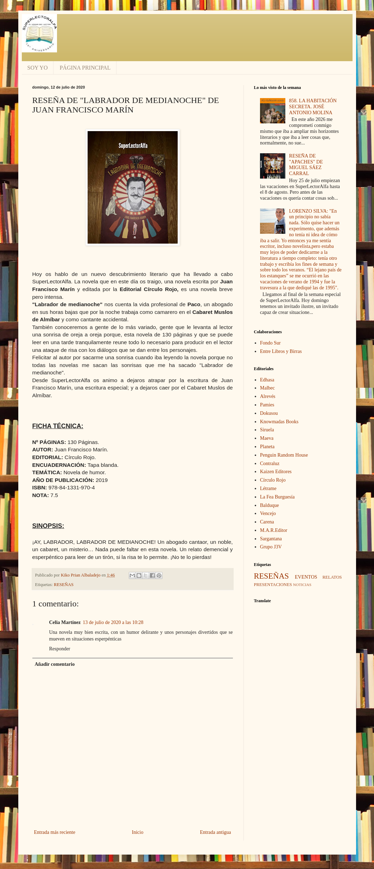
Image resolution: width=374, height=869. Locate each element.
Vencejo (268, 513)
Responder (59, 648)
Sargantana (271, 538)
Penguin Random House (284, 455)
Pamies (267, 404)
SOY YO (37, 68)
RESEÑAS (64, 584)
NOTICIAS (302, 584)
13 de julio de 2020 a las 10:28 (113, 622)
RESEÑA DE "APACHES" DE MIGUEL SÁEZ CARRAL (306, 164)
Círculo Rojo (273, 480)
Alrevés (267, 396)
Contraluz (269, 463)
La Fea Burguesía (277, 497)
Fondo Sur (270, 343)
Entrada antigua (215, 832)
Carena (267, 521)
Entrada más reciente (54, 832)
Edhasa (267, 379)
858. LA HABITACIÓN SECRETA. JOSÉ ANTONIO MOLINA (313, 106)
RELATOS (332, 577)
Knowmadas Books (279, 421)
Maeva (266, 438)
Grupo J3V (271, 546)
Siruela (267, 429)
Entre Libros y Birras (281, 351)
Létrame (268, 488)
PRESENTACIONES (273, 584)
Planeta (267, 446)
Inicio (138, 832)
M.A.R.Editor (273, 530)
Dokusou (269, 413)
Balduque (269, 505)
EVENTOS (306, 577)
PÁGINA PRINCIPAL (84, 68)
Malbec (267, 388)
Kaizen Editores (276, 471)
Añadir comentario (55, 664)
